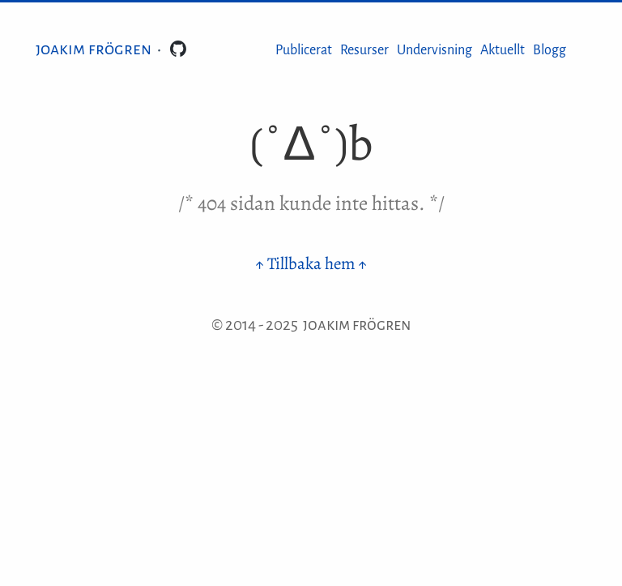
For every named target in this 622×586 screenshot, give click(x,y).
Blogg (549, 50)
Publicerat (303, 50)
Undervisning (434, 50)
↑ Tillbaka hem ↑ (311, 263)
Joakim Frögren (93, 49)
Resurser (364, 50)
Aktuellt (502, 50)
